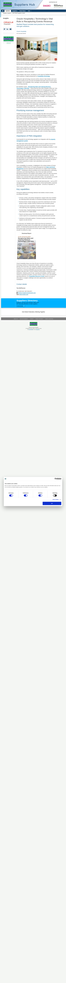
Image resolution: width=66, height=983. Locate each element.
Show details (56, 499)
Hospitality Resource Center (36, 276)
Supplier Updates (7, 13)
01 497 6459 (31, 329)
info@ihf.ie (38, 329)
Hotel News (23, 11)
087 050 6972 (28, 291)
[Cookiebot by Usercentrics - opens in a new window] (55, 479)
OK (52, 503)
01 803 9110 (21, 291)
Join (29, 11)
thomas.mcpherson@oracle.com (27, 293)
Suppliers (14, 11)
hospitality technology (44, 76)
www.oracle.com (23, 294)
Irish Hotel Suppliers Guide (18, 13)
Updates (8, 11)
